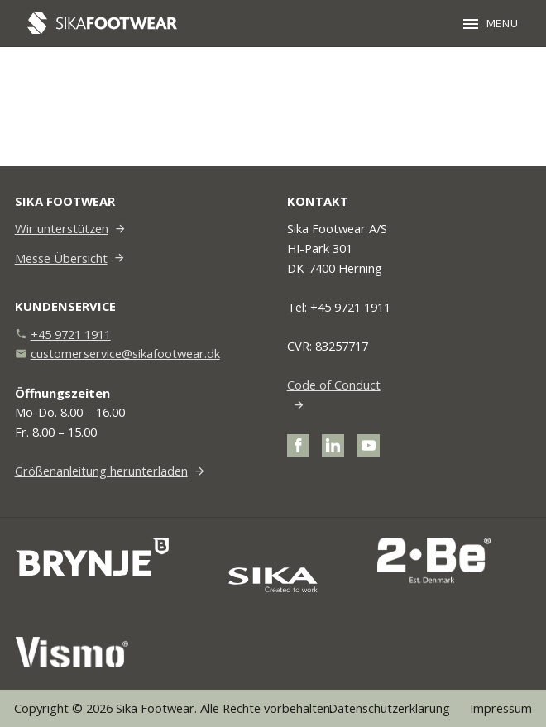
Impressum (501, 708)
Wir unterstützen (61, 228)
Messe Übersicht (61, 258)
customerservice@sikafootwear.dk (125, 353)
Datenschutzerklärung (389, 708)
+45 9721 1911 (71, 334)
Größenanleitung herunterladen (101, 470)
